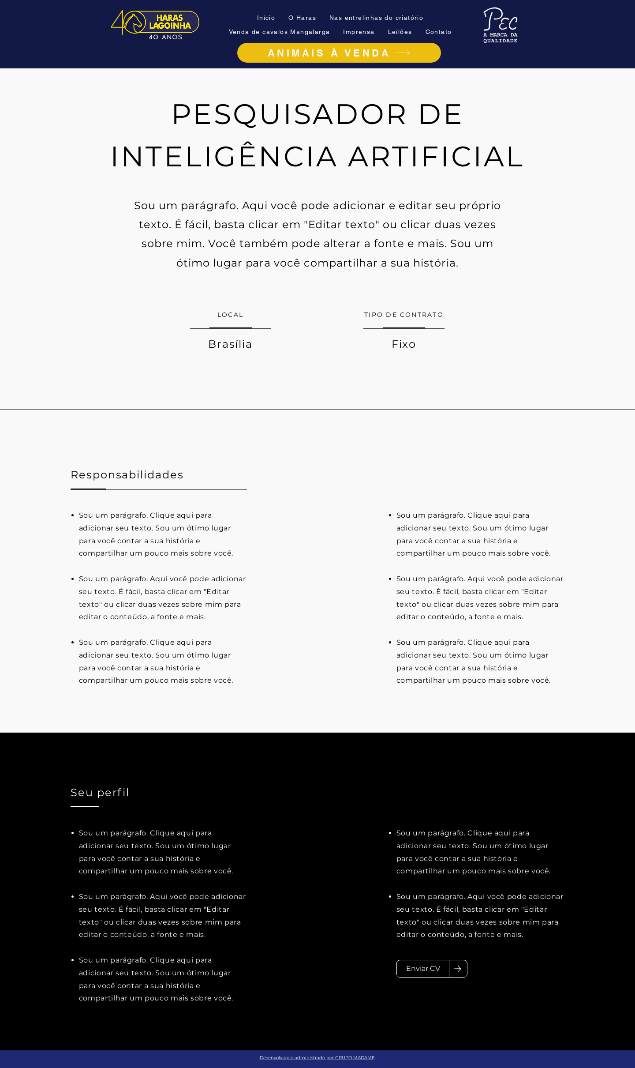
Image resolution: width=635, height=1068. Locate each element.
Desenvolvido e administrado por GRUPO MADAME (317, 1057)
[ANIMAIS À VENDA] (339, 53)
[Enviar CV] (422, 969)
